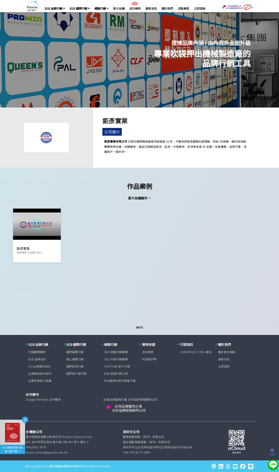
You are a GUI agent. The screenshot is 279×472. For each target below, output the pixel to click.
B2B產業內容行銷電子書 (120, 380)
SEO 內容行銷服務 (116, 359)
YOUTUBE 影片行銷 (117, 366)
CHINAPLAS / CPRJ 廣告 (196, 352)
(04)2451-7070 (36, 447)
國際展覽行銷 (75, 352)
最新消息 (151, 8)
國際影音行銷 (75, 366)
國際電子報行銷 (76, 373)
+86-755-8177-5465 (136, 452)
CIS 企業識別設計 (39, 366)
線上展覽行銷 (75, 359)
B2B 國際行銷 (80, 8)
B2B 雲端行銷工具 (116, 373)
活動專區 (183, 8)
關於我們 (167, 8)
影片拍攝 (119, 8)
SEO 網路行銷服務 (116, 352)
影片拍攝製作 (138, 198)
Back (139, 327)
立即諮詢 (199, 8)
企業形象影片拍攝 (39, 380)
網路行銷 (101, 8)
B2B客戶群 (149, 359)
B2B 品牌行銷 (55, 8)
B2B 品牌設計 (37, 359)
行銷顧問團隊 (37, 352)
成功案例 (135, 8)
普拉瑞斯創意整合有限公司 (66, 466)
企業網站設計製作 (39, 373)
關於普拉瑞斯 (226, 352)
